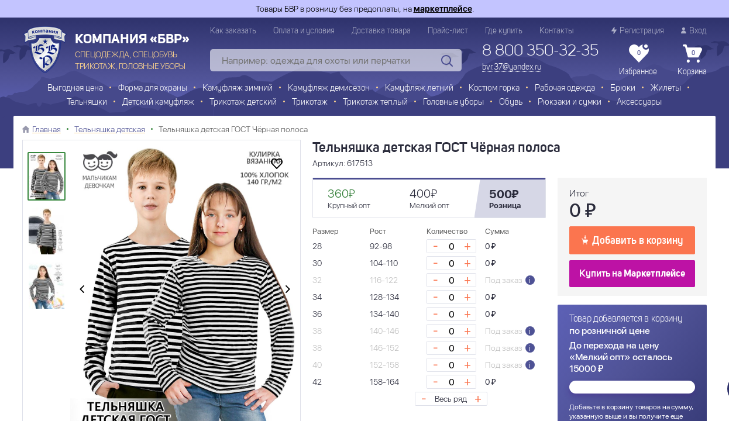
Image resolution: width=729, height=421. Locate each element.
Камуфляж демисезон (329, 88)
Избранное (638, 60)
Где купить (503, 31)
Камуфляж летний (419, 88)
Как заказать (233, 31)
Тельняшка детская (109, 129)
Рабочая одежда (565, 88)
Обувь (510, 102)
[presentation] (82, 290)
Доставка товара (381, 31)
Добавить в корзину (632, 240)
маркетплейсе (443, 8)
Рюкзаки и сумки (569, 102)
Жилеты (666, 88)
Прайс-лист (448, 31)
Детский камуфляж (158, 102)
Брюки (622, 88)
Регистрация (637, 30)
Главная (46, 129)
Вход (694, 30)
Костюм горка (494, 88)
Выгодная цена (75, 88)
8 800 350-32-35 (540, 51)
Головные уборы (453, 102)
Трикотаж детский (243, 102)
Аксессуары (639, 102)
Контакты (556, 31)
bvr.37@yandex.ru (511, 67)
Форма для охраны (152, 88)
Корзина (692, 60)
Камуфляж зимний (237, 88)
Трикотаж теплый (375, 102)
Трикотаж (310, 102)
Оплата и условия (304, 31)
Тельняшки (87, 102)
